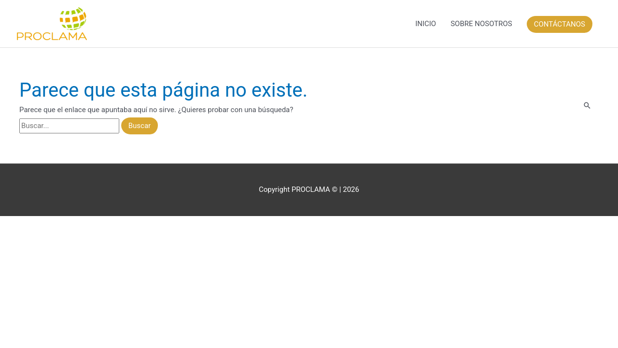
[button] (560, 23)
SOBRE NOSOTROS (481, 23)
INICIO (425, 23)
